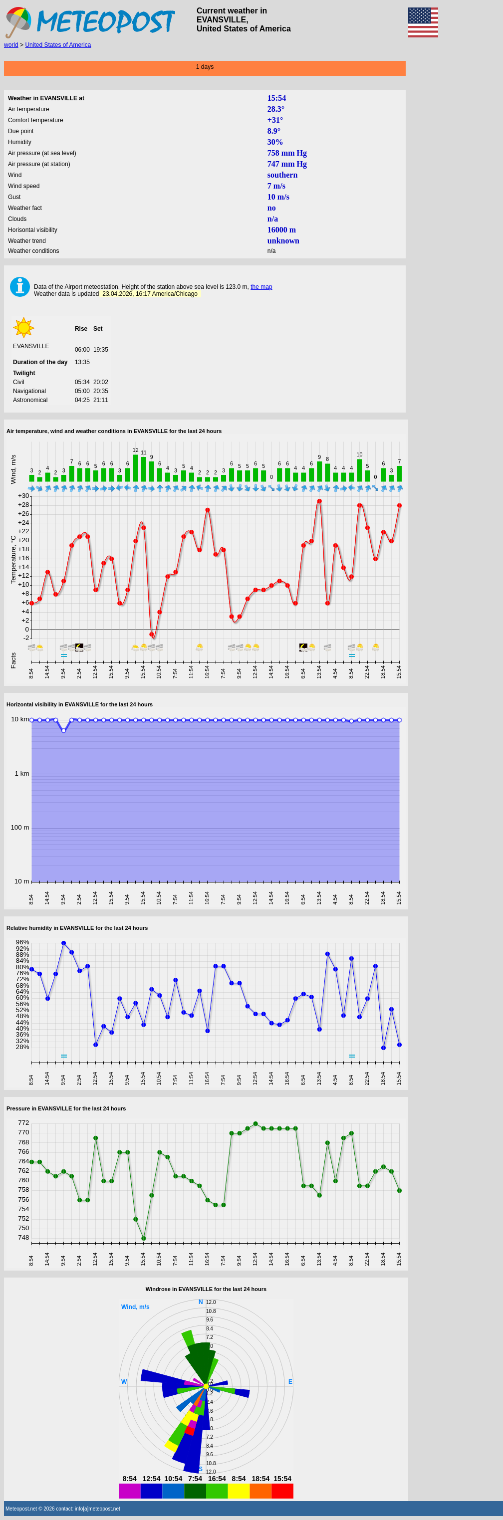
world (11, 44)
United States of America (58, 44)
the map (261, 286)
